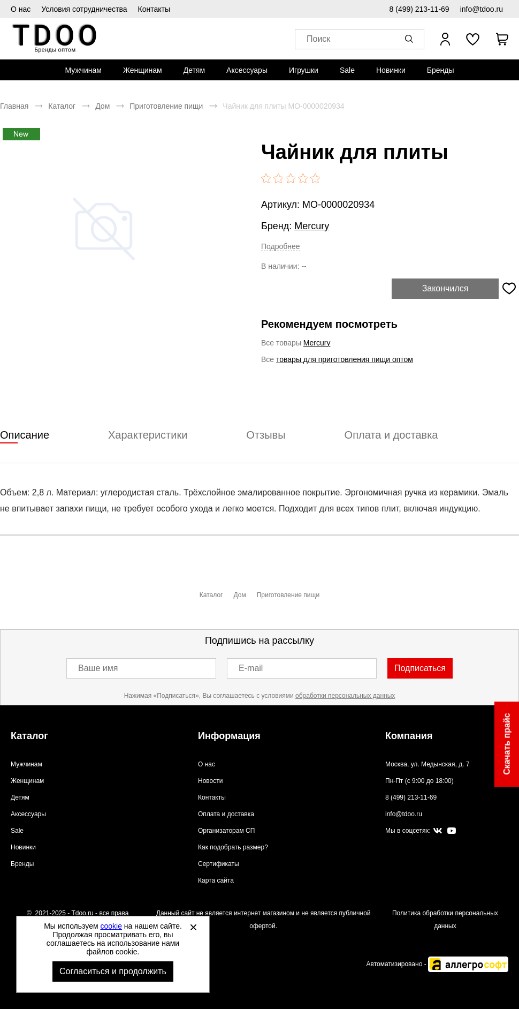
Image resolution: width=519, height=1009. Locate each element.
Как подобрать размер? (233, 847)
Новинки (391, 70)
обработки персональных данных (345, 695)
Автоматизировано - (437, 964)
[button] (411, 39)
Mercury (311, 226)
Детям (194, 70)
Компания (408, 736)
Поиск (318, 39)
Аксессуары (247, 70)
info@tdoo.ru (481, 9)
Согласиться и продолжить (112, 971)
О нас (20, 9)
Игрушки (303, 70)
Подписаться (420, 668)
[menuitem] (83, 70)
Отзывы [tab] (265, 435)
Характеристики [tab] (147, 435)
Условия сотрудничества (84, 9)
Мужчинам (83, 70)
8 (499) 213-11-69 (419, 9)
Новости (210, 781)
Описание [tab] (24, 435)
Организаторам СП (226, 830)
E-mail (251, 668)
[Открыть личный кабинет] (445, 39)
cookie (111, 926)
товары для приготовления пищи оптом (344, 359)
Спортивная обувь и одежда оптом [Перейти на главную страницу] (55, 39)
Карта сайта (216, 880)
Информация (229, 736)
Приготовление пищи (166, 106)
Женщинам (142, 70)
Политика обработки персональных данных (445, 919)
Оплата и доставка (226, 814)
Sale (347, 70)
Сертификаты (218, 864)
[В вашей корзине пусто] (501, 39)
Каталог (61, 106)
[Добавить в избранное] (509, 288)
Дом (102, 106)
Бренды (440, 70)
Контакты (154, 9)
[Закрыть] (193, 927)
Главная (14, 106)
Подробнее (280, 246)
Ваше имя (98, 668)
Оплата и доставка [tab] (391, 435)
